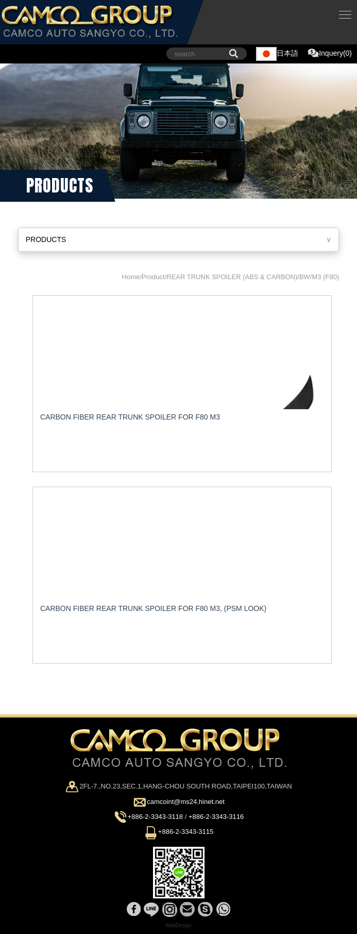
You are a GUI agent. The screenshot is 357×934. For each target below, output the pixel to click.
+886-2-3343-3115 (185, 832)
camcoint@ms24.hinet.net (186, 802)
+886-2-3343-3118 (155, 816)
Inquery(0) (330, 54)
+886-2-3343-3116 (216, 816)
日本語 (277, 54)
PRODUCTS (46, 239)
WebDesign (178, 925)
